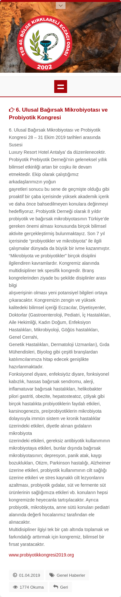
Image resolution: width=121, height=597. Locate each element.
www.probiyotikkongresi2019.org (41, 554)
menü (60, 86)
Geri (64, 587)
